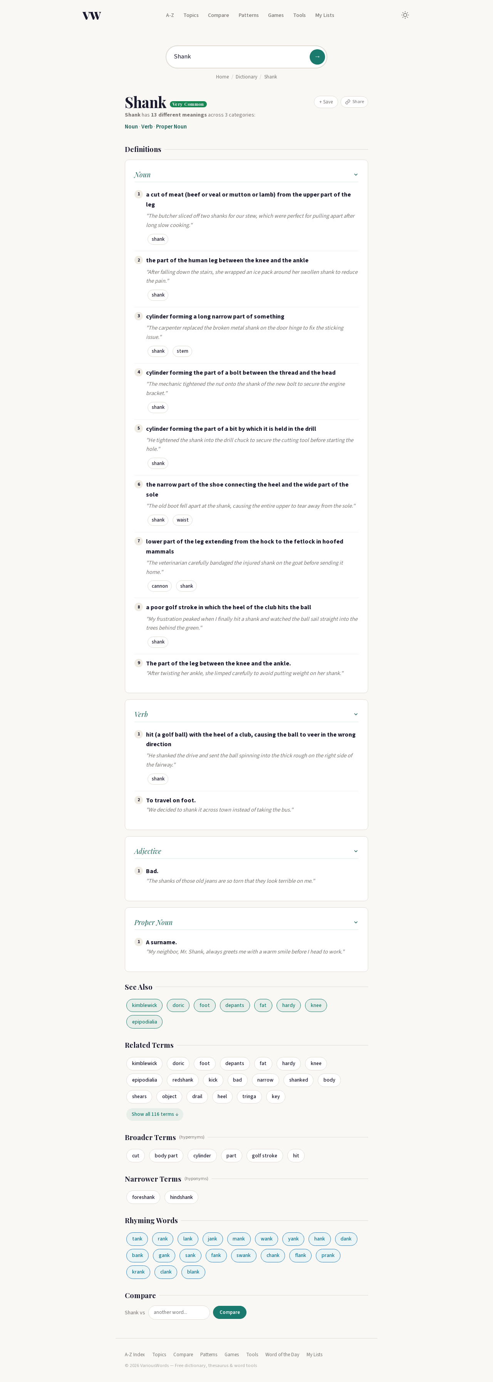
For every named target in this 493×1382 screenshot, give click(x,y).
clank (166, 1271)
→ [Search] (317, 57)
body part (166, 1155)
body (329, 1080)
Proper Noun (171, 127)
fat (263, 1005)
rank (163, 1238)
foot (205, 1005)
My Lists (324, 15)
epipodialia (144, 1021)
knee (316, 1005)
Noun (131, 127)
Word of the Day (282, 1354)
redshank (183, 1080)
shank (158, 239)
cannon (160, 586)
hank (319, 1238)
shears (139, 1096)
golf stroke (264, 1155)
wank (267, 1238)
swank (243, 1255)
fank (216, 1255)
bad (237, 1080)
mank (239, 1238)
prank (328, 1255)
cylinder (202, 1155)
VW (91, 15)
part (231, 1155)
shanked (298, 1080)
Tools (299, 15)
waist (183, 520)
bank (137, 1255)
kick (213, 1080)
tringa (249, 1096)
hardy (288, 1005)
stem (182, 351)
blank (193, 1271)
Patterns (248, 15)
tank (137, 1238)
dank (346, 1238)
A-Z (170, 15)
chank (273, 1255)
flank (300, 1255)
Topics (191, 15)
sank (190, 1255)
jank (212, 1238)
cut (135, 1155)
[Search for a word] (246, 56)
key (276, 1096)
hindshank (181, 1197)
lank (188, 1238)
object (169, 1096)
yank (293, 1238)
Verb (147, 127)
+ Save (326, 101)
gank (164, 1255)
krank (138, 1271)
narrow (265, 1080)
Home (222, 76)
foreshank (143, 1197)
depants (234, 1005)
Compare (218, 15)
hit (296, 1155)
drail (197, 1096)
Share (354, 101)
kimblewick (144, 1005)
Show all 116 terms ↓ (155, 1114)
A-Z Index (135, 1354)
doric (178, 1005)
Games (276, 15)
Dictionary (246, 76)
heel (222, 1096)
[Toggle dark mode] (405, 15)
